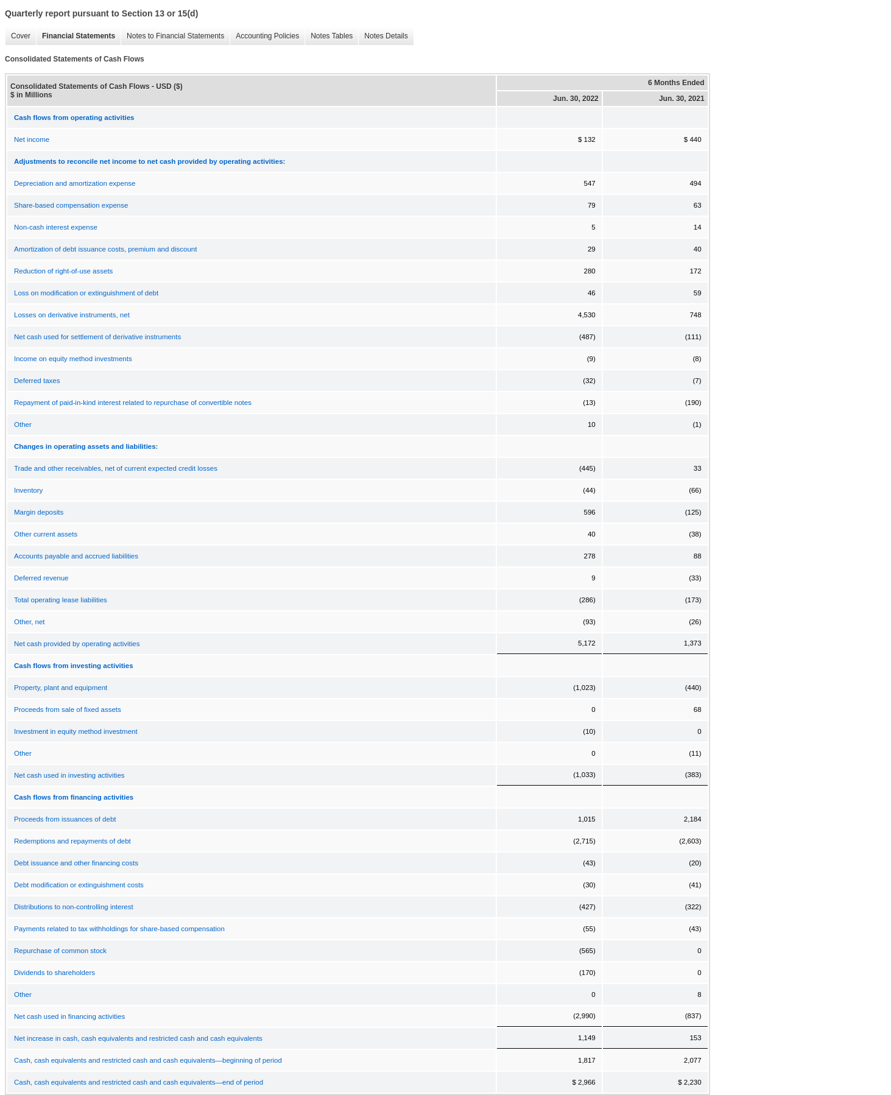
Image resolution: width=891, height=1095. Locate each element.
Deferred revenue (41, 578)
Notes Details (385, 36)
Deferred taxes (37, 380)
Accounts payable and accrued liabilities (76, 556)
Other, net (29, 621)
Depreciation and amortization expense (74, 183)
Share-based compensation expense (71, 205)
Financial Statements (78, 36)
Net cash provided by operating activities (76, 643)
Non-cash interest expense (55, 227)
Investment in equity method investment (76, 731)
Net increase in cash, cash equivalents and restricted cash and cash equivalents (138, 1038)
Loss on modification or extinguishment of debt (86, 293)
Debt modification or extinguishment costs (79, 885)
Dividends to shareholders (54, 972)
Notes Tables (332, 36)
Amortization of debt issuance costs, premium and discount (105, 249)
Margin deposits (38, 512)
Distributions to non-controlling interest (73, 906)
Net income (31, 139)
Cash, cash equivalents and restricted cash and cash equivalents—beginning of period (148, 1060)
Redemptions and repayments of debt (72, 841)
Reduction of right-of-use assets (63, 271)
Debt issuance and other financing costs (76, 863)
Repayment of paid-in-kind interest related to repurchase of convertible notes (133, 402)
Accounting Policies (267, 36)
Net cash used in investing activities (69, 775)
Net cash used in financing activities (69, 1016)
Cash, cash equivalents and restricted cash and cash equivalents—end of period (138, 1082)
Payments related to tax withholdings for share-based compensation (119, 928)
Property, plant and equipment (60, 687)
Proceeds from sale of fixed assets (67, 709)
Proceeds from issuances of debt (65, 819)
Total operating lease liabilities (60, 600)
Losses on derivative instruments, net (72, 315)
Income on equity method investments (73, 358)
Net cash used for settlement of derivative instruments (97, 336)
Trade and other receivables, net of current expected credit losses (115, 468)
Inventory (28, 490)
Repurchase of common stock (60, 950)
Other (23, 424)
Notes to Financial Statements (175, 36)
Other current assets (45, 534)
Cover (20, 36)
